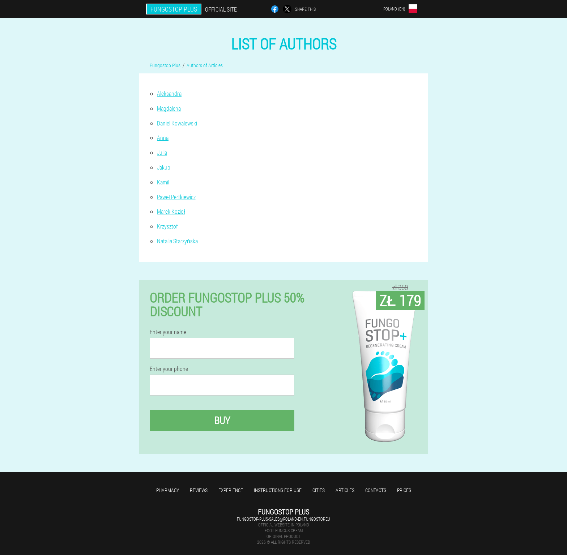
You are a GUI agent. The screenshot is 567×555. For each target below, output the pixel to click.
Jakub (163, 167)
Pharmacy (167, 490)
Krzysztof (167, 226)
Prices (404, 490)
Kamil (163, 182)
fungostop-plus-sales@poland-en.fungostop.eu (283, 519)
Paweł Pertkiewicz (176, 197)
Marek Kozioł (171, 211)
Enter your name (168, 332)
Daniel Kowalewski (177, 123)
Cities (318, 490)
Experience (230, 490)
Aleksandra (169, 93)
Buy (222, 420)
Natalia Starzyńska (177, 241)
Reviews (199, 490)
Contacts (375, 490)
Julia (162, 152)
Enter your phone (169, 369)
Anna (163, 137)
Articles (345, 490)
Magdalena (169, 108)
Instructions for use (278, 490)
